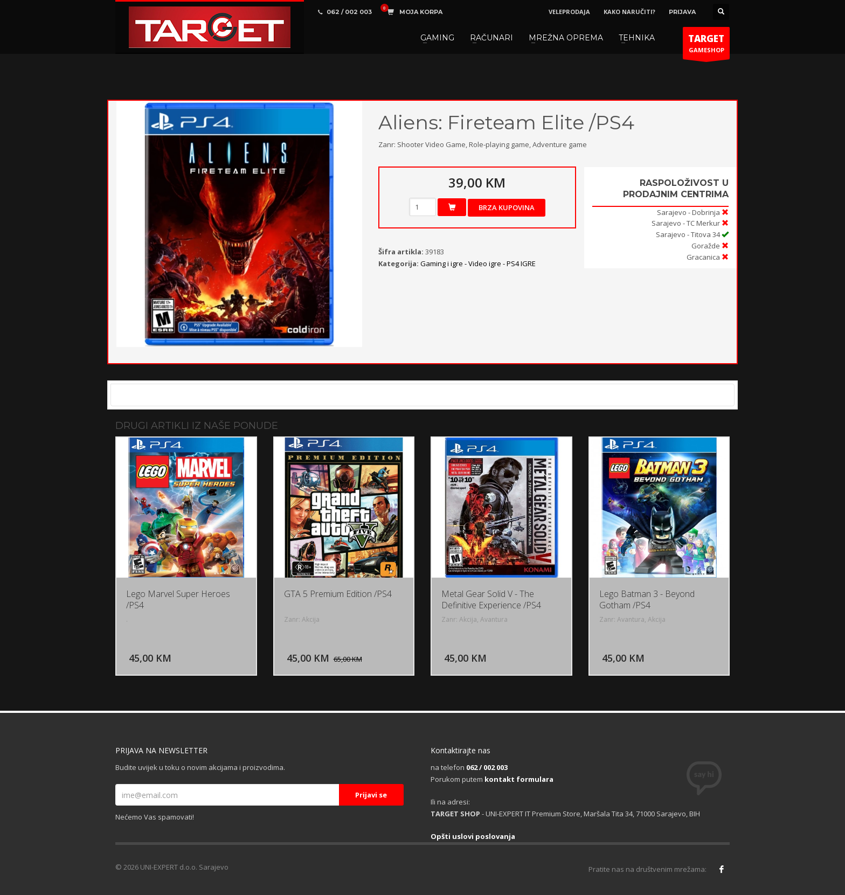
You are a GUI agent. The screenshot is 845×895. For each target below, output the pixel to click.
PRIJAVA (682, 12)
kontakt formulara (518, 779)
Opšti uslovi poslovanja (473, 836)
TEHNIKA (637, 38)
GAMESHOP (706, 45)
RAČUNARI (491, 38)
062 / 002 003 (487, 767)
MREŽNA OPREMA (566, 38)
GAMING (437, 38)
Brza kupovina (507, 207)
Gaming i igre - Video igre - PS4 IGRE (478, 263)
